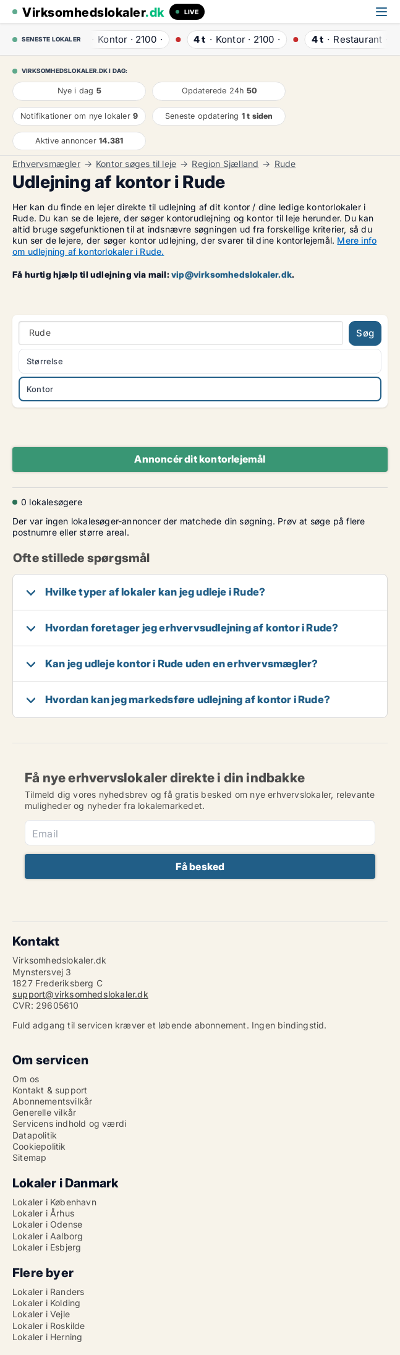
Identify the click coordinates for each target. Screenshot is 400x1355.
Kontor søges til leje (136, 164)
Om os (25, 1079)
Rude (285, 164)
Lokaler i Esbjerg (46, 1247)
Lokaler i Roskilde (48, 1325)
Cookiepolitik (39, 1146)
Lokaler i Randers (48, 1291)
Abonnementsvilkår (52, 1101)
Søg (365, 333)
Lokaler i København (54, 1202)
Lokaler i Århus (43, 1213)
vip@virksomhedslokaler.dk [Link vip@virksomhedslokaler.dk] (231, 274)
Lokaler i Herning (47, 1336)
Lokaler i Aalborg (47, 1236)
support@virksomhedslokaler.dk (80, 994)
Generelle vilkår (44, 1112)
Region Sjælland (225, 164)
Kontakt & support (49, 1090)
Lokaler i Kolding (46, 1302)
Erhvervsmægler (46, 164)
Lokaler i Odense (47, 1224)
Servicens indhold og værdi (69, 1123)
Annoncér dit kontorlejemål (199, 459)
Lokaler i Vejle (41, 1314)
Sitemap (29, 1157)
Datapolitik (34, 1135)
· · (122, 39)
